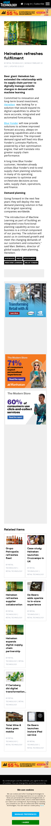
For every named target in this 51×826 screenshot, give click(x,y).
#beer (19, 258)
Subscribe (39, 3)
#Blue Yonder (31, 263)
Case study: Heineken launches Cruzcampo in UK (35, 555)
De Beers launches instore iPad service (34, 730)
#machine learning (14, 263)
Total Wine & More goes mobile (13, 728)
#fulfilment (29, 258)
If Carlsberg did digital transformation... (16, 688)
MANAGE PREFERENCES (25, 814)
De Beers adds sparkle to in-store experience (35, 599)
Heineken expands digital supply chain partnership (14, 645)
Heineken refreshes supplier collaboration (14, 599)
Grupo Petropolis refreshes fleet (12, 553)
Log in (28, 3)
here (42, 805)
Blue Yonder (11, 123)
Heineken (9, 104)
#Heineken (9, 258)
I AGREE (25, 822)
